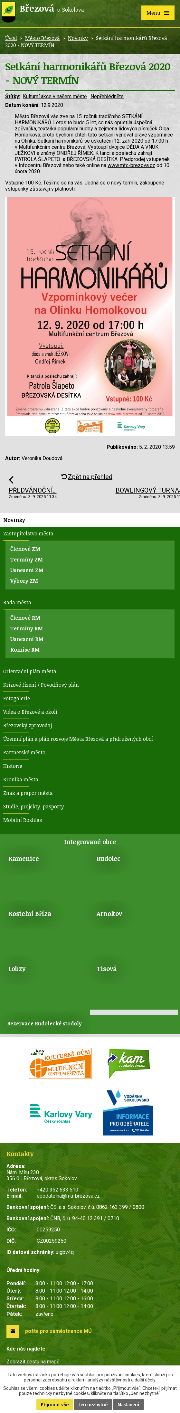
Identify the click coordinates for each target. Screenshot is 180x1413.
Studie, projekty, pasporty (33, 806)
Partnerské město (24, 752)
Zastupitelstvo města (28, 533)
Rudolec (108, 858)
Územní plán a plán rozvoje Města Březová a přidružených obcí (78, 738)
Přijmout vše (55, 1404)
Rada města (17, 602)
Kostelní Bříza (29, 913)
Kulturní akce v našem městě (55, 96)
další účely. (145, 1379)
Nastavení (128, 1404)
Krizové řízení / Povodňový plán (41, 684)
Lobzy (16, 968)
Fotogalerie (16, 698)
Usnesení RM (26, 639)
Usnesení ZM (26, 570)
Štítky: (12, 96)
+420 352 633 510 (57, 1190)
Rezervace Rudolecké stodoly (44, 1023)
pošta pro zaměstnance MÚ (58, 1331)
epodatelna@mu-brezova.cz (68, 1196)
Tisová (107, 968)
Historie (12, 765)
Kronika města (20, 779)
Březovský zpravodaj (27, 725)
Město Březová (42, 38)
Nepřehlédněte (107, 96)
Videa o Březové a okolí (30, 711)
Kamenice (23, 858)
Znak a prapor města (28, 792)
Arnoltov (109, 913)
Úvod (11, 38)
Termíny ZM (26, 559)
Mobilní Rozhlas (22, 820)
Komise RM (25, 649)
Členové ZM (25, 548)
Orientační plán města (29, 671)
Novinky (78, 38)
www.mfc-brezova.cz (131, 165)
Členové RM (25, 617)
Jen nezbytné (93, 1404)
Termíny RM (26, 628)
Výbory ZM (24, 580)
